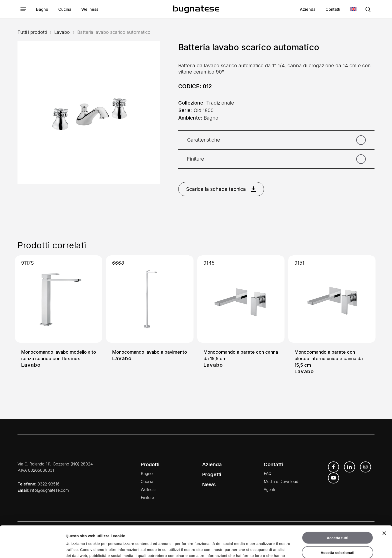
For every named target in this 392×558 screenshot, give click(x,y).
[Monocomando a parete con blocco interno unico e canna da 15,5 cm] (332, 299)
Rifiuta (338, 537)
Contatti (273, 464)
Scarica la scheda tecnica (221, 189)
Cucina (147, 481)
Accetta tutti (337, 508)
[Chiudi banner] (384, 503)
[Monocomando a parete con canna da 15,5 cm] (240, 299)
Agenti (269, 489)
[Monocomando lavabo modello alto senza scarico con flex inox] (58, 299)
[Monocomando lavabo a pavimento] (149, 299)
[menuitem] (353, 9)
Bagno (147, 473)
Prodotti (150, 464)
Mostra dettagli (263, 548)
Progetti (211, 474)
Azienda (212, 464)
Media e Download (281, 481)
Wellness (148, 489)
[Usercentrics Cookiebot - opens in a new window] (32, 548)
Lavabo (62, 32)
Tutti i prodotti (32, 32)
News (209, 484)
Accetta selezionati (337, 523)
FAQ (268, 473)
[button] (23, 9)
